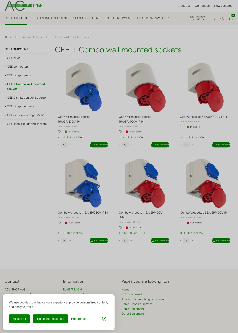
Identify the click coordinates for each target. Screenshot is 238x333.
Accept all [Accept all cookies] (19, 318)
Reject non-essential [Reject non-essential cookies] (50, 318)
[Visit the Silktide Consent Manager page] (104, 318)
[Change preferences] (79, 319)
